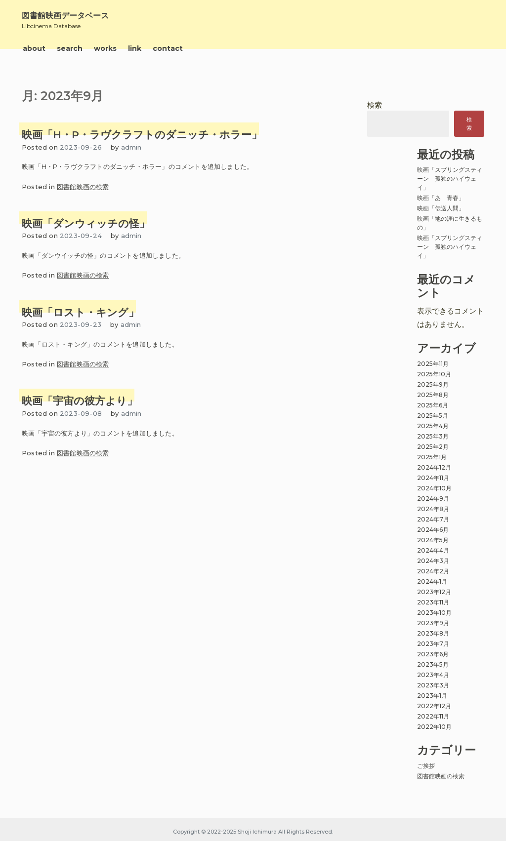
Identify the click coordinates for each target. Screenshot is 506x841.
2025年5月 (432, 415)
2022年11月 (433, 716)
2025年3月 (433, 436)
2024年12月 (434, 467)
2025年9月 (433, 384)
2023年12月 (434, 592)
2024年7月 (433, 519)
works (105, 48)
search (70, 48)
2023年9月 (433, 623)
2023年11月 (433, 602)
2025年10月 (434, 374)
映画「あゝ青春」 (440, 197)
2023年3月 (433, 685)
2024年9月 (433, 498)
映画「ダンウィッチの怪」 (86, 223)
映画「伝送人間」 (440, 208)
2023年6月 (433, 654)
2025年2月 (433, 446)
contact (168, 48)
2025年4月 (433, 426)
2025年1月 (432, 457)
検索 (374, 105)
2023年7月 (433, 643)
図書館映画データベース (65, 15)
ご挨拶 (426, 765)
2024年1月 (432, 581)
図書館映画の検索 (83, 187)
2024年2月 (433, 571)
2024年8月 (433, 509)
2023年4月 (433, 675)
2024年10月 (434, 488)
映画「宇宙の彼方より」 (79, 401)
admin (131, 147)
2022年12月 (434, 706)
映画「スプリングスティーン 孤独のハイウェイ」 (449, 178)
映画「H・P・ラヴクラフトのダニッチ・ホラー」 (142, 134)
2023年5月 (433, 664)
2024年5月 (433, 540)
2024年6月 (433, 529)
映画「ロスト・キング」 (80, 312)
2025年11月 (433, 363)
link (134, 48)
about (34, 48)
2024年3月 (433, 560)
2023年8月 (433, 633)
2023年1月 (432, 695)
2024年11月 (433, 477)
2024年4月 (433, 550)
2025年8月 (433, 395)
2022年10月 (434, 726)
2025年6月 (432, 405)
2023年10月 (434, 612)
